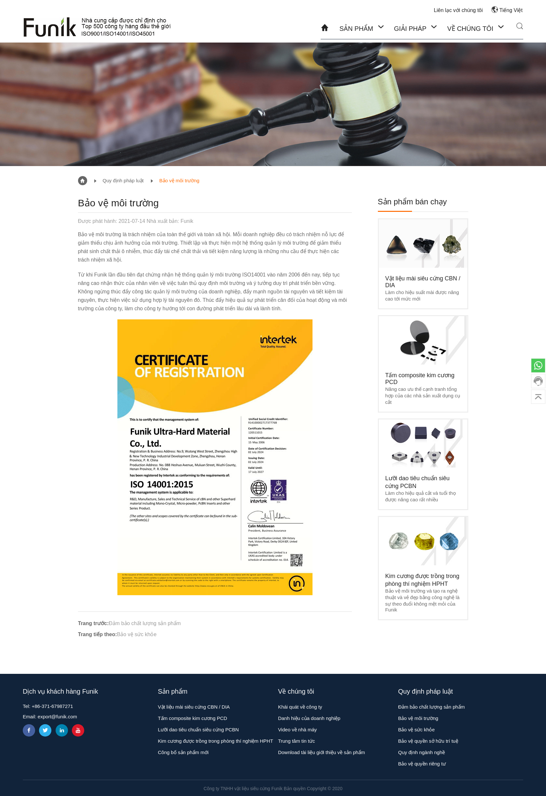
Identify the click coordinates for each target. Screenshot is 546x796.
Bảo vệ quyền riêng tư (422, 763)
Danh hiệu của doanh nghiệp (309, 718)
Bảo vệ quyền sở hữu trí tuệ (428, 741)
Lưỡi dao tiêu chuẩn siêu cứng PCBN (198, 729)
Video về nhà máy (297, 729)
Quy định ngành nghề (421, 752)
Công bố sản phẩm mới (183, 752)
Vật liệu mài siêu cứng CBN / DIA (194, 707)
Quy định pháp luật (123, 180)
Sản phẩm (357, 28)
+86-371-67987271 (52, 706)
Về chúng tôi (470, 28)
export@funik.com (57, 716)
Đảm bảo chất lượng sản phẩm (145, 623)
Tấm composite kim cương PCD (192, 718)
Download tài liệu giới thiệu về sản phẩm (321, 752)
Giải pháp (411, 28)
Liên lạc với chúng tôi (458, 10)
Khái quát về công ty (300, 707)
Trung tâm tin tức (296, 741)
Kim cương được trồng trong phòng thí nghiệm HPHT (215, 741)
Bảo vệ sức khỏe (137, 634)
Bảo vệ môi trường (179, 180)
